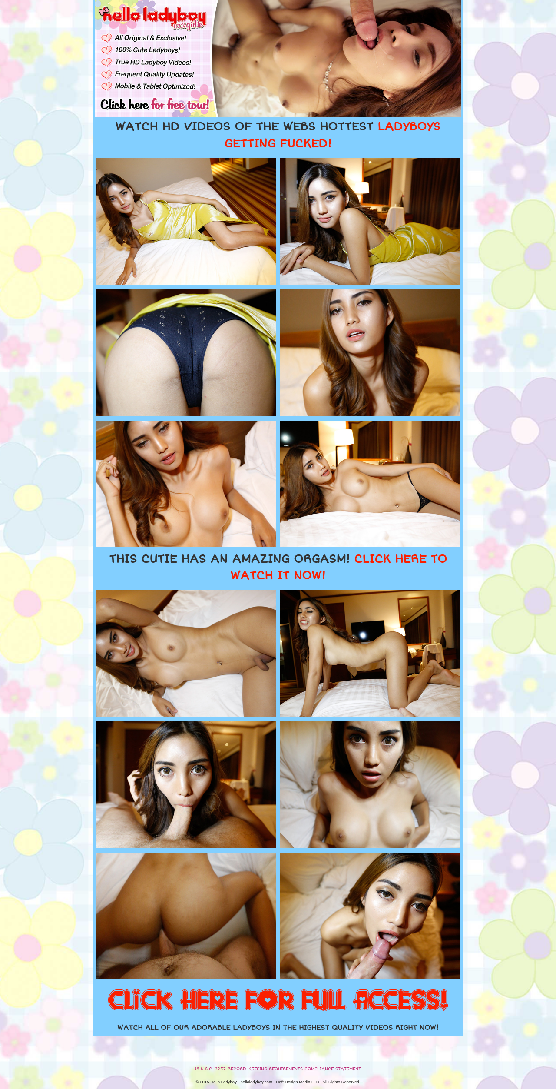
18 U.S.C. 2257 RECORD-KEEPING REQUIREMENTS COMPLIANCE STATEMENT (278, 1069)
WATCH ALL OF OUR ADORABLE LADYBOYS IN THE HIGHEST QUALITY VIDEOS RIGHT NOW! (278, 1027)
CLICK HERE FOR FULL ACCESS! (278, 1001)
